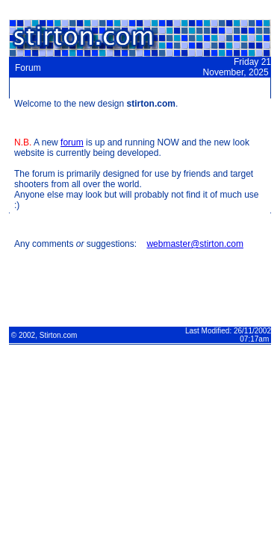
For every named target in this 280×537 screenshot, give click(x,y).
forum (72, 142)
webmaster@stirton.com (194, 244)
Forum (28, 68)
